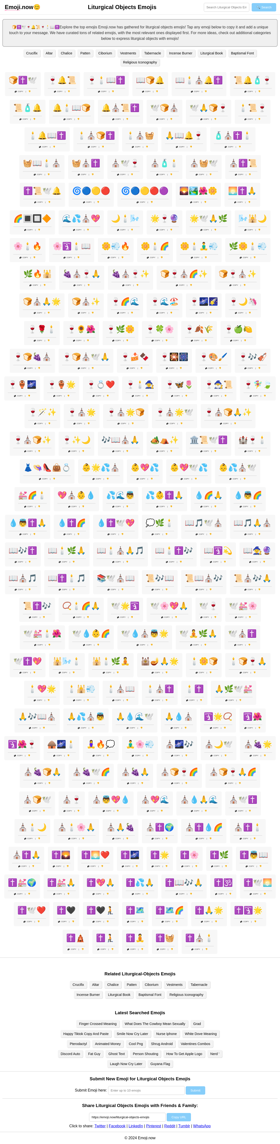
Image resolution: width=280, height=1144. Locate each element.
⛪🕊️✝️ (243, 799)
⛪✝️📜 (243, 163)
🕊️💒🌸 (243, 606)
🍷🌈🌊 (125, 301)
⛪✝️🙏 (26, 855)
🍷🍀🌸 (159, 329)
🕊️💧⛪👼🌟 (145, 633)
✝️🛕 (75, 938)
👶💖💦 (144, 467)
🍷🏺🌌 (22, 384)
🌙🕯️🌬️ (125, 218)
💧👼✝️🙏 (28, 523)
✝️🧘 (135, 938)
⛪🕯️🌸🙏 (76, 827)
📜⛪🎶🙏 (253, 578)
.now (19, 7)
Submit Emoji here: (91, 1090)
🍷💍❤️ (100, 384)
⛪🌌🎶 (179, 744)
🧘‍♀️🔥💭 (100, 744)
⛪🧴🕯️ (164, 163)
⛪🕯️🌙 (32, 827)
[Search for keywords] (226, 7)
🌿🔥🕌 (37, 274)
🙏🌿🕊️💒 (234, 689)
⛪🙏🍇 (120, 827)
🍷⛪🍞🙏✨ (228, 412)
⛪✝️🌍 (159, 827)
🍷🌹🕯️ (42, 329)
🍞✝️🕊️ (23, 80)
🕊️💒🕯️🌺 (42, 633)
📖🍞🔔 (150, 80)
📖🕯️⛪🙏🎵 (120, 550)
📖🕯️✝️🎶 (174, 550)
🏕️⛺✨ (164, 440)
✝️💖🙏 (100, 882)
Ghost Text (116, 1054)
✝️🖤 (66, 910)
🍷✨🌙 (76, 440)
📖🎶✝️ (23, 550)
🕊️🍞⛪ (164, 108)
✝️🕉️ (223, 882)
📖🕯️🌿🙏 (67, 550)
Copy (19, 91)
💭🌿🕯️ (159, 523)
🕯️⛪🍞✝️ (96, 135)
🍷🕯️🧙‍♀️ (140, 384)
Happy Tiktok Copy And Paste (86, 1034)
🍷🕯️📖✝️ (106, 80)
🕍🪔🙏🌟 (160, 661)
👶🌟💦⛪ (101, 467)
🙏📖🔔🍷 (184, 135)
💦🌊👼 (120, 495)
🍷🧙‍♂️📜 (218, 384)
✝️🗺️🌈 (169, 910)
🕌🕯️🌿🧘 (111, 661)
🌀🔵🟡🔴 (91, 191)
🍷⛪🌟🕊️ (174, 412)
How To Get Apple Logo (184, 1054)
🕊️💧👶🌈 (91, 633)
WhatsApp (202, 1126)
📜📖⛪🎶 (204, 578)
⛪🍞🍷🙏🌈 (233, 772)
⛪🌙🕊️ (218, 744)
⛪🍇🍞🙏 (42, 772)
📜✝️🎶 (37, 606)
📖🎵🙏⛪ (253, 523)
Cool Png (136, 1044)
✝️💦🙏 (140, 882)
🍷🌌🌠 (204, 301)
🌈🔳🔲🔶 (32, 218)
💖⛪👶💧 (76, 495)
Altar (49, 53)
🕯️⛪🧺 (140, 135)
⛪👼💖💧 (111, 799)
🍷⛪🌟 (81, 412)
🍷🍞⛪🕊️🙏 (86, 357)
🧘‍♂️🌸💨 (140, 744)
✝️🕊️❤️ (31, 910)
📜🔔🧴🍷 (253, 80)
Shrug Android (162, 1044)
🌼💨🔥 (115, 246)
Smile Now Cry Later (132, 1034)
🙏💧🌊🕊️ (135, 716)
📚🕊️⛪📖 (116, 578)
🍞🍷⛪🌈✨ (184, 274)
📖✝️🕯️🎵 (67, 578)
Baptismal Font (242, 53)
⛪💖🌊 (155, 799)
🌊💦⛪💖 (81, 218)
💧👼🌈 (248, 495)
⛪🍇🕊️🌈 (91, 772)
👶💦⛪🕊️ (238, 467)
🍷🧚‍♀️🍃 (258, 384)
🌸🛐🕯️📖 (72, 246)
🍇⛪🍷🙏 (82, 274)
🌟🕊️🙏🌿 (209, 218)
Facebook (117, 1126)
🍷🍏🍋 (238, 329)
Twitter (100, 1126)
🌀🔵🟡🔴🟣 (145, 191)
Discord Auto (70, 1054)
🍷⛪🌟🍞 (126, 412)
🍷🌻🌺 (81, 329)
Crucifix (32, 53)
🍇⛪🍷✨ (130, 274)
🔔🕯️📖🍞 (72, 108)
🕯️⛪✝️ (159, 689)
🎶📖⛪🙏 (120, 440)
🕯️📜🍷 (252, 108)
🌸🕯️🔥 (27, 246)
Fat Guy (94, 1054)
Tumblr (184, 1126)
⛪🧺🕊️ (204, 163)
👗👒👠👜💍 (47, 467)
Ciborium (105, 53)
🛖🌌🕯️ (61, 744)
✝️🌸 (189, 855)
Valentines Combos (195, 1044)
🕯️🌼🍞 (204, 661)
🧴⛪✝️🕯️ (233, 135)
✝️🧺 (165, 938)
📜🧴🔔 (27, 108)
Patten (85, 53)
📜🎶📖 (159, 578)
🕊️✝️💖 (27, 661)
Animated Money (108, 1044)
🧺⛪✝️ (86, 163)
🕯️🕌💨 (81, 689)
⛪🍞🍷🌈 (179, 772)
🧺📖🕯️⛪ (42, 163)
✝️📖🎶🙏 (184, 882)
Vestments (128, 53)
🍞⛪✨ (86, 301)
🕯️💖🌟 (42, 689)
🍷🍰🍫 (134, 357)
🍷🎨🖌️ (213, 357)
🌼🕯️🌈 (155, 246)
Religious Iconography (140, 62)
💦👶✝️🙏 (164, 495)
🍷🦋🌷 (179, 384)
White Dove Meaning (201, 1034)
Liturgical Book (211, 53)
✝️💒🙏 (61, 882)
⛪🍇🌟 (258, 744)
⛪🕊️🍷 (125, 163)
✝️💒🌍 (22, 882)
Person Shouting (145, 1054)
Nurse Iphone (166, 1034)
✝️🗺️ (135, 910)
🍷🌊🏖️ (164, 301)
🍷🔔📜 (62, 80)
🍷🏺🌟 (61, 384)
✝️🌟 (159, 855)
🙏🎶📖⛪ (37, 716)
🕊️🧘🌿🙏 (198, 633)
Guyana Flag (160, 1064)
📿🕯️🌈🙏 (81, 606)
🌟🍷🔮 (164, 218)
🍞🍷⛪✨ (238, 274)
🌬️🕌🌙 (252, 218)
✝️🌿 (219, 855)
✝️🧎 (105, 938)
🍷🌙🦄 (243, 301)
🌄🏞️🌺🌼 (198, 191)
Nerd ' (214, 1054)
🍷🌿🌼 (120, 329)
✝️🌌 (130, 855)
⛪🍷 (71, 799)
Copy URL (178, 1117)
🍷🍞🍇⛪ (32, 357)
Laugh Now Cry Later (126, 1064)
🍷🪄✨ (42, 412)
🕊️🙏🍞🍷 (209, 108)
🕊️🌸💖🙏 (169, 606)
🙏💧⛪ (179, 716)
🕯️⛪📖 (120, 689)
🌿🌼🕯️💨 (248, 246)
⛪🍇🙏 (135, 772)
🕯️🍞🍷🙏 (248, 661)
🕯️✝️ (194, 689)
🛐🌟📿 (218, 716)
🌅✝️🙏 (242, 191)
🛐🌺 (252, 716)
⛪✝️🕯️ (248, 827)
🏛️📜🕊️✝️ (209, 440)
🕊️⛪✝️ (242, 633)
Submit (195, 1090)
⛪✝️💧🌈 (204, 827)
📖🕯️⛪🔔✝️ (199, 80)
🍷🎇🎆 (174, 357)
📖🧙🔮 (257, 550)
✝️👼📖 (254, 855)
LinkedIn (136, 1126)
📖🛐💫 (218, 550)
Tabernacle (152, 53)
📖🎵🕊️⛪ (204, 523)
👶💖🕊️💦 (189, 467)
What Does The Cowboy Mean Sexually (155, 1024)
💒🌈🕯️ (32, 495)
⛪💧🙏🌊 (199, 799)
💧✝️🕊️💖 (116, 523)
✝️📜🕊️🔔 (42, 191)
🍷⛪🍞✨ (32, 440)
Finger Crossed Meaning (98, 1024)
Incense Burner (180, 53)
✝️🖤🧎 (100, 910)
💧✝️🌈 (71, 523)
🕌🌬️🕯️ (67, 661)
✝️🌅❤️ (95, 855)
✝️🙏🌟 (209, 910)
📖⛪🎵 (23, 578)
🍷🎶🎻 (252, 357)
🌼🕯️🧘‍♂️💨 (199, 246)
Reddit (169, 1126)
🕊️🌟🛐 (125, 606)
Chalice (66, 53)
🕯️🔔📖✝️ (47, 135)
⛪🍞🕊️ (37, 799)
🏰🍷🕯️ (252, 440)
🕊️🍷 (208, 606)
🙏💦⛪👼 (86, 716)
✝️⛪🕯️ (199, 938)
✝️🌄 (60, 855)
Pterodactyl (78, 1044)
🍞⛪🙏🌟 (42, 301)
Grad (197, 1024)
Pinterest (153, 1126)
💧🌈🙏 (208, 495)
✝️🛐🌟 (248, 910)
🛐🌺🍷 (22, 744)
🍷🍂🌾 (199, 329)
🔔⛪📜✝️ (120, 108)
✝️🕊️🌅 (258, 882)
